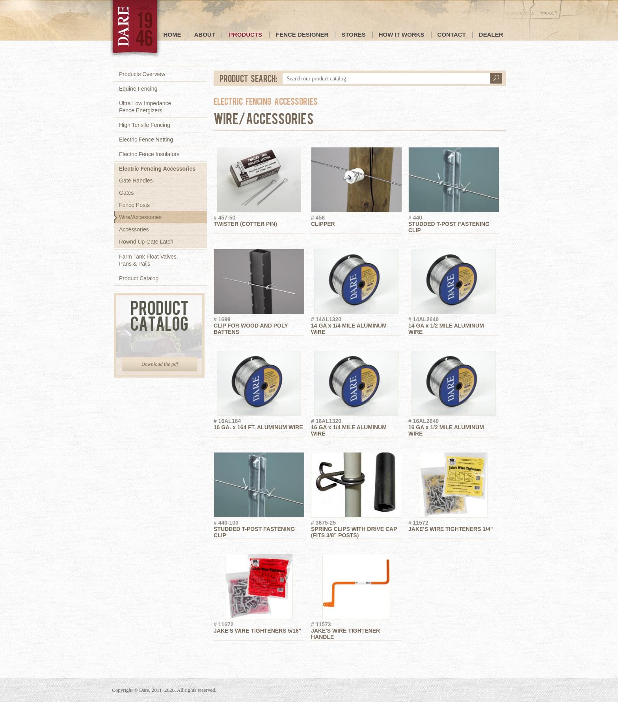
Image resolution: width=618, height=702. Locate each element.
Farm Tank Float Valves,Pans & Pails (148, 260)
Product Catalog (138, 278)
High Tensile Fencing (144, 125)
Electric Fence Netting (146, 139)
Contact (451, 34)
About (204, 34)
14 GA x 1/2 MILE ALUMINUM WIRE (453, 325)
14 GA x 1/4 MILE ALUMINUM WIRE (356, 325)
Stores (353, 34)
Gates (126, 193)
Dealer (491, 34)
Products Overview (142, 74)
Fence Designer (302, 34)
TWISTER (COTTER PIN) (259, 220)
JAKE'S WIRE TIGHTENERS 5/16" (259, 627)
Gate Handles (136, 180)
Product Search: (249, 78)
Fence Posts (134, 205)
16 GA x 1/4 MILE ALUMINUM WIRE (356, 427)
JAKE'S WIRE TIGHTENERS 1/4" (453, 526)
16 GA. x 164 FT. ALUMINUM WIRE (259, 424)
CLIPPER (356, 220)
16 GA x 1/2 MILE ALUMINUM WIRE (453, 427)
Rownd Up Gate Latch (146, 241)
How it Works (401, 34)
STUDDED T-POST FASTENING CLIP (453, 223)
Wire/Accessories (140, 217)
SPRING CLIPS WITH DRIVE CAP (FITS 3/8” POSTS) (356, 529)
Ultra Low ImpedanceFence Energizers (145, 107)
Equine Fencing (138, 89)
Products (245, 34)
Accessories (134, 229)
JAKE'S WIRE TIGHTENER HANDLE (356, 630)
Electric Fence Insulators (149, 154)
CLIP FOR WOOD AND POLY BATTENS (259, 325)
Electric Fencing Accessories (157, 169)
